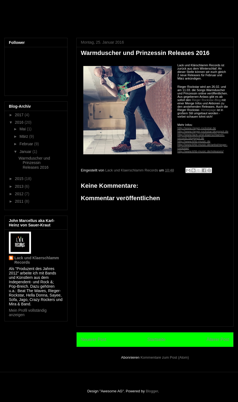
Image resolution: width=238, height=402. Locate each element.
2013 (20, 186)
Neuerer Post (93, 339)
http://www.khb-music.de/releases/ (200, 151)
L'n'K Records (38, 20)
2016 (20, 122)
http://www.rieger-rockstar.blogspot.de (202, 131)
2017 (20, 115)
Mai (23, 129)
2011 (20, 201)
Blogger (152, 391)
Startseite (156, 339)
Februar (26, 144)
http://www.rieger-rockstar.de (196, 128)
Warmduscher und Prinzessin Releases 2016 (34, 163)
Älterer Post (218, 339)
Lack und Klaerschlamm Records (36, 260)
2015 (20, 178)
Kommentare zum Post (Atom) (165, 357)
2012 (20, 194)
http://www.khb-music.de (193, 141)
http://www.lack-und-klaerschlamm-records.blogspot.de (201, 136)
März (24, 136)
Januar (25, 151)
